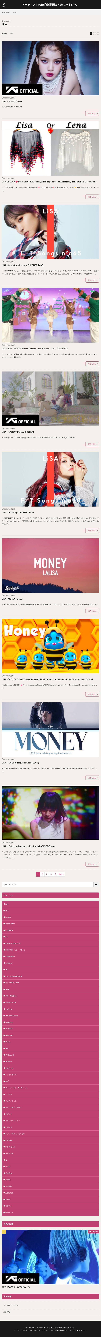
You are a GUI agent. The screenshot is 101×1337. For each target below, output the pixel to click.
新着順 (4, 33)
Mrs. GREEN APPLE (12, 983)
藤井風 (7, 1199)
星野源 (7, 1180)
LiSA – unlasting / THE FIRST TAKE (18, 512)
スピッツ (8, 1114)
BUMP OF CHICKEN (12, 943)
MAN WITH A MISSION (13, 976)
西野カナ (8, 1206)
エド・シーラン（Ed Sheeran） (16, 1088)
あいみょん (9, 1068)
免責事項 (6, 1312)
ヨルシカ (8, 1127)
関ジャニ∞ (9, 1212)
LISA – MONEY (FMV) (12, 101)
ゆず (7, 1081)
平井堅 (7, 1167)
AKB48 (8, 917)
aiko (6, 911)
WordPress (81, 1330)
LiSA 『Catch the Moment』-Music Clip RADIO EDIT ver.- (28, 846)
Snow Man (9, 1035)
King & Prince (10, 956)
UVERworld (9, 1055)
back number (10, 924)
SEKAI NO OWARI (11, 1016)
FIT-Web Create (60, 1330)
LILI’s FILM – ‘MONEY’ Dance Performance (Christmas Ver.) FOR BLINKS (35, 348)
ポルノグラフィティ (12, 1121)
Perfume (8, 1009)
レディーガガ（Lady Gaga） (15, 1134)
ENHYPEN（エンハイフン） (15, 950)
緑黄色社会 (9, 1193)
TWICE (7, 1042)
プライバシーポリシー (11, 1305)
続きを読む (92, 113)
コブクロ (8, 1094)
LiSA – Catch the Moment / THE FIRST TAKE (22, 265)
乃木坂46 (8, 1140)
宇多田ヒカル (10, 1147)
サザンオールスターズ (13, 1107)
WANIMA (8, 1061)
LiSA (14, 12)
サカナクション (11, 1101)
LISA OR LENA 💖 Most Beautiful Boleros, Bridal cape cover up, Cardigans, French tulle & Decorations (49, 181)
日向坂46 (8, 1173)
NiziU (7, 989)
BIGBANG (9, 930)
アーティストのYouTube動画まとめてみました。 (50, 4)
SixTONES (9, 1029)
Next (60, 874)
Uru (6, 1048)
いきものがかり (11, 1075)
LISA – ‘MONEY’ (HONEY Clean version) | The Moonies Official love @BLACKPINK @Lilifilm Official (47, 679)
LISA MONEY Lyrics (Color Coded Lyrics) (20, 762)
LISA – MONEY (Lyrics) (12, 599)
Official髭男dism (11, 996)
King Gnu (8, 963)
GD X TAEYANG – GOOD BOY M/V (16, 1287)
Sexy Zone (9, 1022)
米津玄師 (8, 1186)
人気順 (10, 33)
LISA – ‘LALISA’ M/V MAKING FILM (18, 432)
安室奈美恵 (9, 1153)
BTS (6, 937)
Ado (6, 904)
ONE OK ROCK (10, 1002)
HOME (6, 12)
